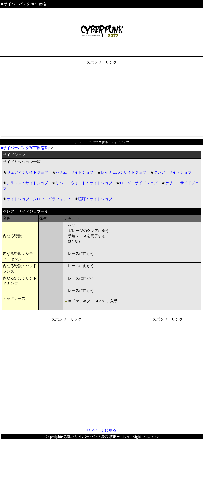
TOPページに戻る (101, 430)
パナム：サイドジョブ (74, 172)
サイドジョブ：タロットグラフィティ (39, 199)
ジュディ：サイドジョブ (27, 172)
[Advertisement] (102, 98)
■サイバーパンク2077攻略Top (25, 148)
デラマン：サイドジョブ (27, 183)
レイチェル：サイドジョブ (123, 172)
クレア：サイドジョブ (172, 172)
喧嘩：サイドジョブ (95, 199)
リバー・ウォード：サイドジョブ (84, 183)
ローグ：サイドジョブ (138, 183)
